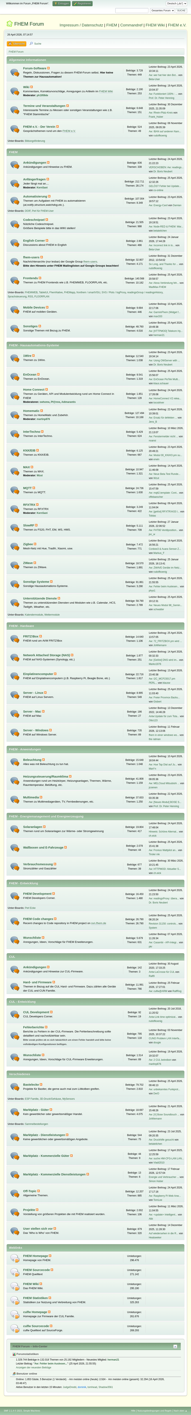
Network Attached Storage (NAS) (47, 655)
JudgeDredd (69, 1387)
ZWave (28, 563)
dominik (82, 1387)
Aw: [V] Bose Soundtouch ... (164, 1114)
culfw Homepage (35, 1312)
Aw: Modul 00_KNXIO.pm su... (165, 455)
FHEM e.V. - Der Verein (39, 126)
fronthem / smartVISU (88, 292)
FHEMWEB (31, 292)
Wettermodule (51, 614)
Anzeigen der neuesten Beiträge (33, 1367)
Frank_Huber (156, 116)
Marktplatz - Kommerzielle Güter (46, 1155)
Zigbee (28, 544)
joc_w (152, 534)
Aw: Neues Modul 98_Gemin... (165, 605)
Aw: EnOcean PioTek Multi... (164, 379)
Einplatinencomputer (38, 674)
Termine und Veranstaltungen (44, 106)
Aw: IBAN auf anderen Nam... (165, 131)
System (153, 927)
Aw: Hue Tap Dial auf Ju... (163, 764)
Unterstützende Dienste (40, 598)
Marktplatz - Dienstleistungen (44, 1135)
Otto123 (153, 720)
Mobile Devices (34, 307)
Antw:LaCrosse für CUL (162, 972)
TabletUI (43, 292)
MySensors (68, 1098)
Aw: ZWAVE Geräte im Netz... (165, 567)
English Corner (34, 240)
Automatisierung (35, 196)
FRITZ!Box (31, 636)
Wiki (26, 87)
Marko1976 (155, 664)
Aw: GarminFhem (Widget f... (165, 312)
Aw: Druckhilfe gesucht (161, 1139)
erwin (157, 459)
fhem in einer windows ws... (164, 735)
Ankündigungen (35, 162)
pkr (150, 946)
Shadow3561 (106, 1387)
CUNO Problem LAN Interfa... (165, 1038)
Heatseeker (155, 1237)
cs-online (158, 190)
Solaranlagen (33, 827)
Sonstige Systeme (36, 581)
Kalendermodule (34, 614)
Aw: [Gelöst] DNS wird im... (163, 659)
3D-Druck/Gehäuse (50, 1098)
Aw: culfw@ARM (158, 991)
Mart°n (152, 768)
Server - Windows (36, 730)
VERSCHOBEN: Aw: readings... (166, 167)
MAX (27, 467)
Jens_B (153, 421)
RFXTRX (29, 504)
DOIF (27, 210)
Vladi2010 (159, 1162)
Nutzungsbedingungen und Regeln (154, 1410)
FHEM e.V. (177, 25)
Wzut (40, 475)
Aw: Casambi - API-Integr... (163, 942)
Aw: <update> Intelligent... (163, 1214)
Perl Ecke (30, 908)
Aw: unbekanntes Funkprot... (164, 1089)
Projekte (29, 1210)
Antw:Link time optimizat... (163, 1016)
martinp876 (43, 419)
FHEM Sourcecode (37, 1270)
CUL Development (36, 1012)
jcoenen (153, 787)
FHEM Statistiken (36, 1298)
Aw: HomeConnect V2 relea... (165, 398)
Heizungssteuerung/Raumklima (46, 776)
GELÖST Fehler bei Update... (165, 186)
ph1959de (42, 95)
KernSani (42, 187)
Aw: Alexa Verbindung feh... (164, 282)
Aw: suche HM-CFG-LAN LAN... (166, 1158)
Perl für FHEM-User (43, 210)
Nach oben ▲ (180, 1410)
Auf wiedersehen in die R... (163, 1233)
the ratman (155, 739)
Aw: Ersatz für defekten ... (163, 417)
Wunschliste (32, 937)
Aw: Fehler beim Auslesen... (164, 586)
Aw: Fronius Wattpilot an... (163, 850)
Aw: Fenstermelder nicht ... (163, 436)
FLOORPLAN (41, 296)
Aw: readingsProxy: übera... (164, 898)
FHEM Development (37, 893)
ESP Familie (31, 1098)
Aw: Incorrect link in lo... (162, 245)
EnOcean (30, 374)
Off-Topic (30, 1191)
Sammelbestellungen (36, 1124)
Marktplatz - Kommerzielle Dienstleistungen (54, 1174)
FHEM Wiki (155, 25)
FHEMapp (69, 292)
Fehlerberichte (34, 1027)
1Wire (27, 355)
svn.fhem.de (98, 923)
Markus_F (159, 553)
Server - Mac (32, 711)
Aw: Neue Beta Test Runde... (164, 474)
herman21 (159, 335)
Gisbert (158, 701)
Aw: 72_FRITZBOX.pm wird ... (165, 641)
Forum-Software (35, 68)
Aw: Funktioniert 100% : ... (163, 93)
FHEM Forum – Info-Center (30, 1346)
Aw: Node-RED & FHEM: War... (166, 226)
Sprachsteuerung (17, 296)
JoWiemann (160, 645)
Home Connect (34, 389)
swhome (44, 402)
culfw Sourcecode (36, 1326)
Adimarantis (68, 402)
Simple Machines (31, 1410)
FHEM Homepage (36, 1256)
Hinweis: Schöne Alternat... (163, 831)
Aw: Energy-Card (158, 205)
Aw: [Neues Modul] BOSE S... (165, 802)
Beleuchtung (32, 759)
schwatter (159, 609)
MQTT (28, 488)
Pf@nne (55, 402)
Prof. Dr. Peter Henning (161, 98)
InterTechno (32, 431)
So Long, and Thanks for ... (163, 264)
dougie (157, 1042)
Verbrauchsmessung (38, 864)
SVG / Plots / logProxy (114, 292)
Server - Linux (33, 692)
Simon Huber (156, 1181)
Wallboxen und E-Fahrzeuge (43, 847)
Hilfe (133, 1410)
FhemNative (56, 292)
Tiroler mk (154, 854)
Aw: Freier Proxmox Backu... (164, 697)
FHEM (111, 25)
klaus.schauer (161, 383)
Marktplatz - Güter (36, 1109)
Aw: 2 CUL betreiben (160, 1059)
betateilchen (160, 230)
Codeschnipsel (34, 219)
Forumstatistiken (26, 1354)
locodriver (159, 402)
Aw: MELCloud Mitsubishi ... (164, 783)
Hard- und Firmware (38, 982)
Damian (177, 205)
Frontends (31, 278)
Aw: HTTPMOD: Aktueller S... (165, 869)
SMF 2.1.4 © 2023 (13, 1410)
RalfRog (176, 991)
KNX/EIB (29, 450)
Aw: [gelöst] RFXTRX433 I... (164, 511)
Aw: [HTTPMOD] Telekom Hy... (166, 331)
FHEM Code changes (38, 919)
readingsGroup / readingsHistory (145, 292)
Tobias (152, 515)
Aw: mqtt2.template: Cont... (163, 492)
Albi (151, 1218)
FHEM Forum (29, 24)
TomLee (157, 1200)
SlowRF (29, 525)
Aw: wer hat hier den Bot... (163, 75)
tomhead (92, 1387)
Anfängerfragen (35, 179)
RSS (30, 296)
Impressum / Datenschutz (81, 25)
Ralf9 (152, 976)
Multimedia (31, 797)
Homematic (31, 411)
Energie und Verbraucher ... (164, 1177)
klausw (166, 682)
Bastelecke (31, 1084)
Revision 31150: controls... (163, 923)
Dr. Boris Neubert (163, 171)
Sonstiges (30, 326)
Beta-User (154, 79)
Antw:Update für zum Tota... (164, 716)
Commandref (131, 25)
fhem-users (31, 257)
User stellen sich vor (38, 1228)
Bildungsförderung (35, 140)
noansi (152, 440)
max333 (158, 316)
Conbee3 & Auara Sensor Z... (165, 548)
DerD (156, 1093)
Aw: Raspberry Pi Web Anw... (165, 1195)
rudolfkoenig (160, 135)
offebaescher (156, 496)
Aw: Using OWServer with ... (164, 360)
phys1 (152, 590)
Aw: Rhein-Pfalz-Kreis (161, 112)
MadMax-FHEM (157, 287)
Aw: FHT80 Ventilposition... (163, 530)
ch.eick (152, 835)
